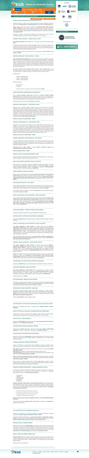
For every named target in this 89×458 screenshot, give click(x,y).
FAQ (41, 11)
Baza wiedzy (30, 9)
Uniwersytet (18, 9)
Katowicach (40, 330)
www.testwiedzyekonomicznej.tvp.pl (33, 101)
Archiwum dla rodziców (36, 18)
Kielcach (40, 414)
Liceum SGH (61, 451)
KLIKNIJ (19, 52)
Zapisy (25, 11)
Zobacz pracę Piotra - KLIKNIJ (28, 353)
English (48, 451)
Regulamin (33, 11)
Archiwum (49, 11)
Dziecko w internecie (54, 451)
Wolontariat (35, 451)
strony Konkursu (20, 297)
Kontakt (66, 451)
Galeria (35, 9)
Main (13, 9)
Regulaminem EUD (18, 31)
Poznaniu (36, 414)
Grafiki (40, 9)
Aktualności (16, 11)
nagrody (14, 293)
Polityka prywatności (36, 453)
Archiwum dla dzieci (49, 18)
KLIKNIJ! (28, 150)
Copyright (39, 451)
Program (24, 9)
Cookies (44, 451)
